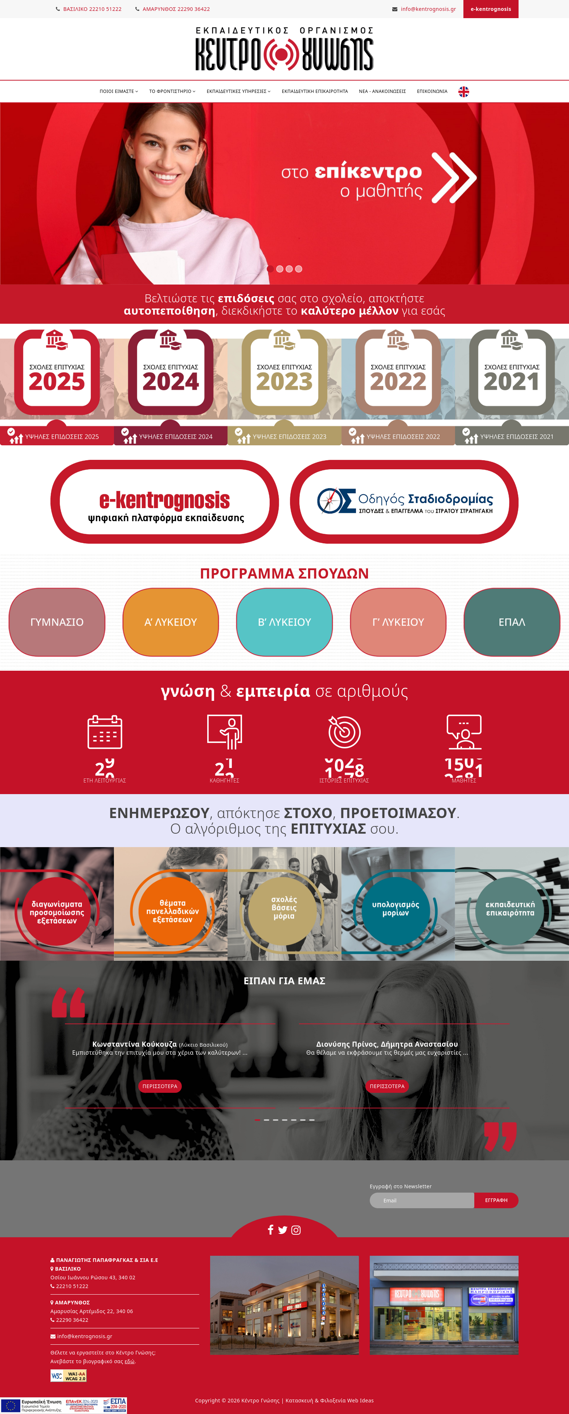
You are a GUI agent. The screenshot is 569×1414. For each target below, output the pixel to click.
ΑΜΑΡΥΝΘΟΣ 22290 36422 (174, 8)
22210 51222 (72, 1284)
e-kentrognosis (491, 8)
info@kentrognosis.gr (424, 8)
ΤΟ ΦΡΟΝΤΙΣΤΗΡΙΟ (173, 91)
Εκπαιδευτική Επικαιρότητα (315, 91)
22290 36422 (72, 1318)
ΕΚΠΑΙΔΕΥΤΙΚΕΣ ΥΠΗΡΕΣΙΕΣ (239, 91)
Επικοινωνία (432, 91)
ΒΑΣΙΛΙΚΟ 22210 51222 (89, 8)
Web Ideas (360, 1398)
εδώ (130, 1359)
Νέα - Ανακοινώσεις (382, 91)
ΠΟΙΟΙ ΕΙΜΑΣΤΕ (119, 91)
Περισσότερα (160, 1086)
